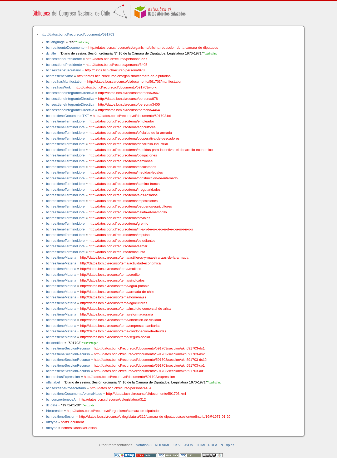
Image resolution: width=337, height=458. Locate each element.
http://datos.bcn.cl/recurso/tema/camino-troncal (125, 184)
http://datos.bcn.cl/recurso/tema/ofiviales (119, 218)
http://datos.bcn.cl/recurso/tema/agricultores (122, 127)
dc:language (55, 42)
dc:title (51, 53)
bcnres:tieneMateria (61, 257)
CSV (177, 445)
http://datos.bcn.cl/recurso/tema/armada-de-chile (117, 292)
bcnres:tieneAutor (59, 76)
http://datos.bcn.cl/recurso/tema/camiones (121, 161)
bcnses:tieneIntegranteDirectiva (70, 93)
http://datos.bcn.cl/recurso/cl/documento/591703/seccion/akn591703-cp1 (149, 365)
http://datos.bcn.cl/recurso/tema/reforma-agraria (116, 314)
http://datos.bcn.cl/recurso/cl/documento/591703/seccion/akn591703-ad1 (149, 371)
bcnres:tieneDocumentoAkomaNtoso (74, 394)
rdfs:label (53, 382)
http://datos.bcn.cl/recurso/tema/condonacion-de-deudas (123, 331)
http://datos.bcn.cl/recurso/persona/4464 (129, 110)
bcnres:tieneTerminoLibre (65, 121)
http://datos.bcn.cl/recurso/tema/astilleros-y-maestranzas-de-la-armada (134, 257)
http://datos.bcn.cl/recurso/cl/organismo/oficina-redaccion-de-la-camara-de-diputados (153, 48)
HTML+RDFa (207, 445)
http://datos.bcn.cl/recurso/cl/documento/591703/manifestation (134, 81)
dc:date (51, 405)
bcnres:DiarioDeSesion (79, 428)
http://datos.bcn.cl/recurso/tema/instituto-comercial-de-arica (125, 309)
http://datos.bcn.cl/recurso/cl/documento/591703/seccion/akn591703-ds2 (149, 354)
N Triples (227, 445)
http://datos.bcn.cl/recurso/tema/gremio (118, 223)
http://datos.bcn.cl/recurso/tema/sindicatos (112, 280)
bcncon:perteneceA (60, 399)
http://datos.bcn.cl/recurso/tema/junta (117, 252)
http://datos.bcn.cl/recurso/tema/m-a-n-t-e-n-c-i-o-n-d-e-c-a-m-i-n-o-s (141, 229)
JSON (188, 445)
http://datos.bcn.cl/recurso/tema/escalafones (122, 167)
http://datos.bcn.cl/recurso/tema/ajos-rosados (123, 195)
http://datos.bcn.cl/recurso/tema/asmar (118, 246)
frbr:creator (54, 411)
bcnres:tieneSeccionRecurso (68, 348)
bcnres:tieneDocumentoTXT (67, 116)
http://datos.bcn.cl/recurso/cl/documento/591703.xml (146, 394)
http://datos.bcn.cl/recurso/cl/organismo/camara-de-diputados (124, 76)
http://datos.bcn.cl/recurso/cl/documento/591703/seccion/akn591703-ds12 (150, 360)
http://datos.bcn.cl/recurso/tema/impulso (119, 235)
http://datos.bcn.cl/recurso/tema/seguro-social (115, 337)
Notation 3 (143, 445)
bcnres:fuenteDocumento (65, 48)
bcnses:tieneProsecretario (66, 388)
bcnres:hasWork (58, 87)
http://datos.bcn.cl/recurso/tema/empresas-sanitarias (120, 326)
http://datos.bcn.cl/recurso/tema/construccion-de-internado (133, 178)
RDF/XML (162, 445)
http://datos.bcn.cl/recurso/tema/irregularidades (125, 189)
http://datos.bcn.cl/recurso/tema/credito (110, 275)
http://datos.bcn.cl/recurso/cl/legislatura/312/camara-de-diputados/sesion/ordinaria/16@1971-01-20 (154, 416)
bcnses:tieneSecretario (63, 70)
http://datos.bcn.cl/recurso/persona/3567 (116, 59)
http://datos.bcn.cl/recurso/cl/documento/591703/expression (129, 377)
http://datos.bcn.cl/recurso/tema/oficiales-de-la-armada (130, 133)
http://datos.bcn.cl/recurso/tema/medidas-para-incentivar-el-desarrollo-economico (151, 150)
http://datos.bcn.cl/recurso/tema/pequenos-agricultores (130, 206)
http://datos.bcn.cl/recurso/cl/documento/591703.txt (132, 116)
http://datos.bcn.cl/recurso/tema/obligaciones (123, 155)
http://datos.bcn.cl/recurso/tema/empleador (121, 121)
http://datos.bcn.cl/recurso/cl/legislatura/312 (113, 399)
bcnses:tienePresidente (64, 59)
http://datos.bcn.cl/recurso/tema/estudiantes (122, 241)
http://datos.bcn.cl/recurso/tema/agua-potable (115, 286)
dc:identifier (54, 343)
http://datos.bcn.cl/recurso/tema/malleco (110, 269)
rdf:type (51, 422)
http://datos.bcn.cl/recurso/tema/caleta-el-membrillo (128, 212)
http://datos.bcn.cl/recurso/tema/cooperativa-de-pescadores (134, 138)
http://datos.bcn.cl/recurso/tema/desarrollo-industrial (128, 144)
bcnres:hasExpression (63, 377)
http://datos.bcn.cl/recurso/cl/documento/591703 (77, 34)
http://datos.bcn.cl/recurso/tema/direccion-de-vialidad (120, 320)
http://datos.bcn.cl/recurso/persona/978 (115, 70)
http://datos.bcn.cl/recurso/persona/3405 (116, 65)
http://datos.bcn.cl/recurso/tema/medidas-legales (126, 172)
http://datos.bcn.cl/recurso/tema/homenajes (113, 297)
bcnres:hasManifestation (64, 81)
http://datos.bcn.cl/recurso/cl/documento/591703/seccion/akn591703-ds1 (149, 348)
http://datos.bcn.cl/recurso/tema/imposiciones (123, 201)
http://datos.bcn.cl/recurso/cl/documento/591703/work (115, 87)
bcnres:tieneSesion (60, 416)
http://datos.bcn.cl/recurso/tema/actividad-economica (120, 263)
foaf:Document (72, 422)
